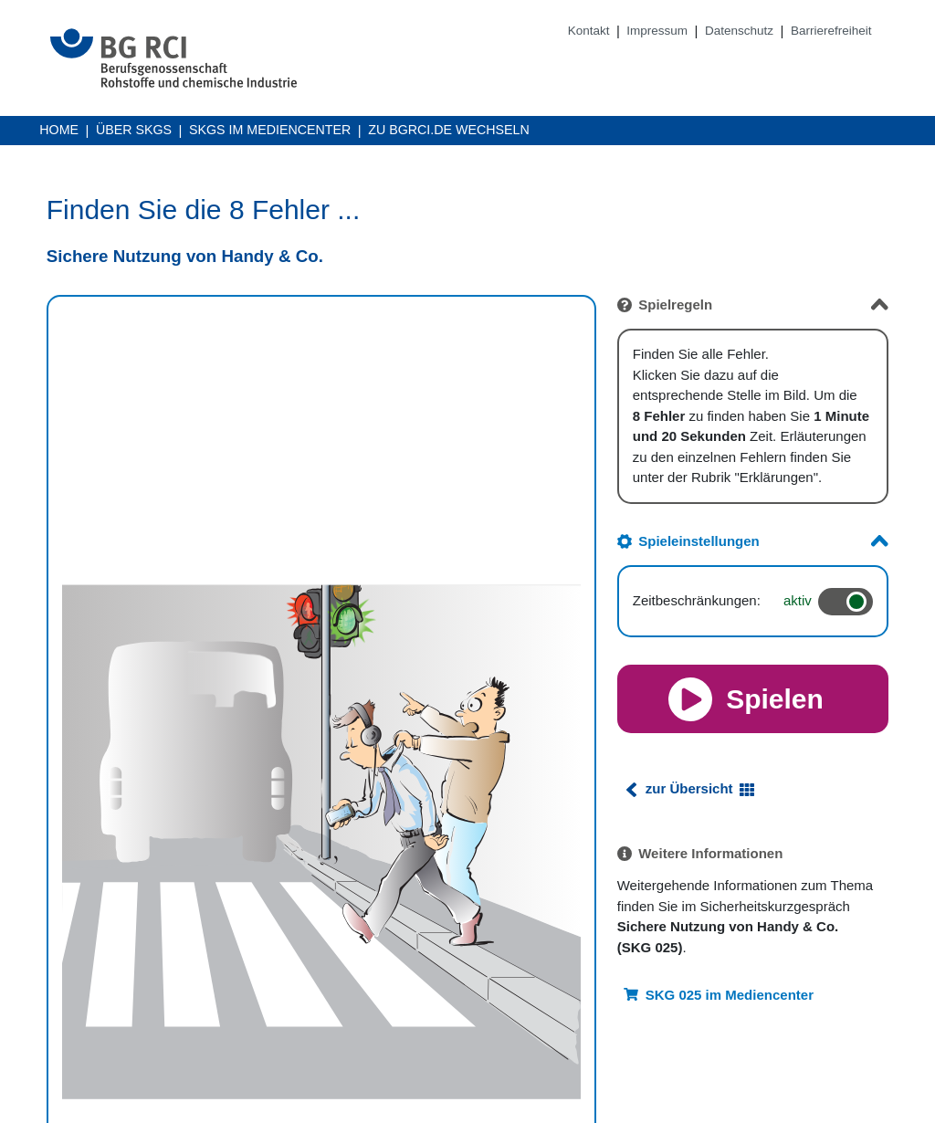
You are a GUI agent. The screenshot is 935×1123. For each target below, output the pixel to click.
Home (59, 129)
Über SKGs (134, 129)
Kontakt (589, 30)
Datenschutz (739, 30)
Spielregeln (675, 304)
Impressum (657, 30)
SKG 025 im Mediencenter (730, 994)
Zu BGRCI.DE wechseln (449, 131)
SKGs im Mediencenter (270, 131)
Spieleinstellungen (699, 541)
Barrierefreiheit (831, 30)
